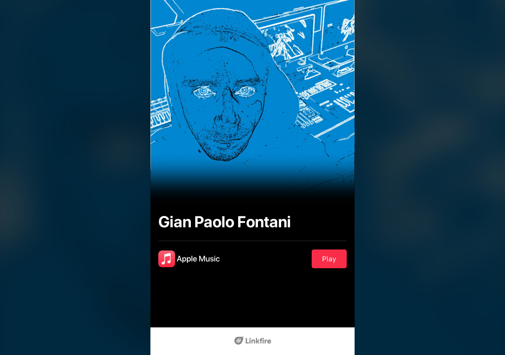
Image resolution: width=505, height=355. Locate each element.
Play (329, 259)
